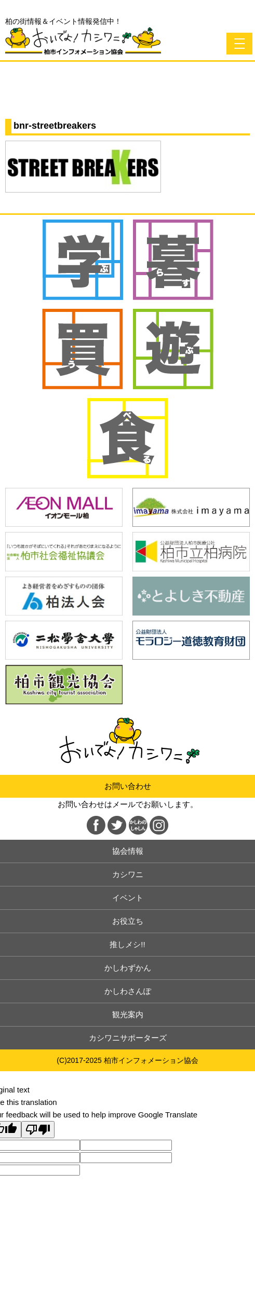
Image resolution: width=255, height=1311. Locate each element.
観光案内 (127, 1014)
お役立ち (127, 921)
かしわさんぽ (127, 991)
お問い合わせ (127, 786)
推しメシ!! (127, 944)
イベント (127, 897)
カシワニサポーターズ (128, 1037)
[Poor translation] (38, 1129)
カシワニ (127, 874)
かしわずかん (127, 967)
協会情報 (127, 850)
